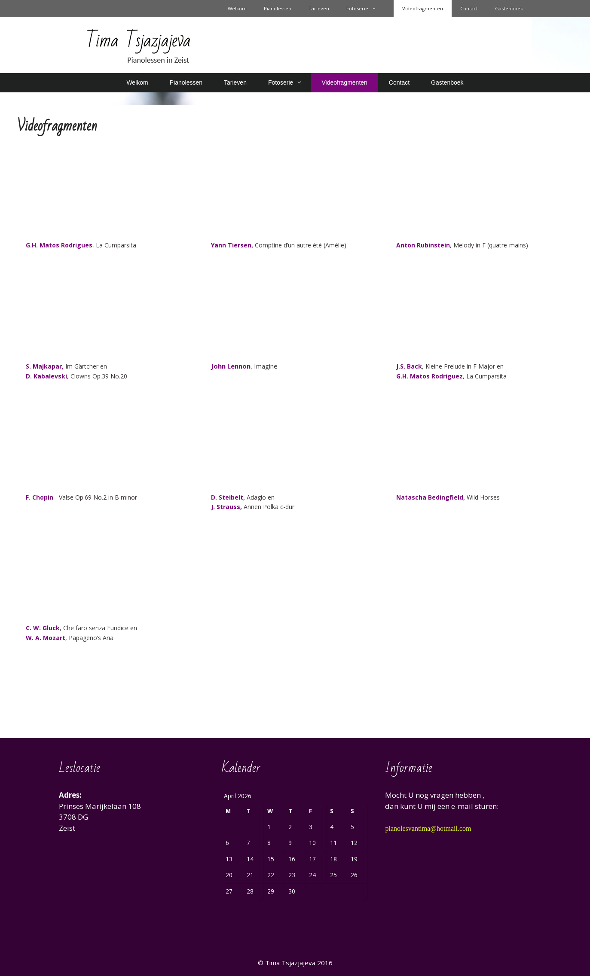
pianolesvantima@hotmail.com (428, 828)
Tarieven (319, 8)
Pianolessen (277, 8)
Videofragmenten (422, 8)
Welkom (237, 8)
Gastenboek (509, 8)
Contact (469, 8)
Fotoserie (365, 8)
